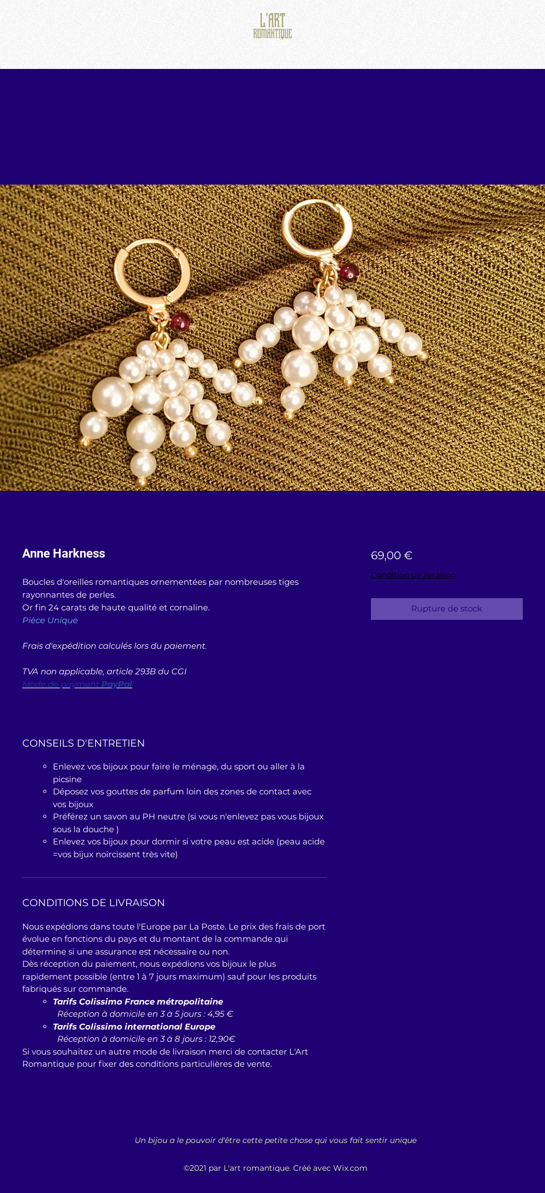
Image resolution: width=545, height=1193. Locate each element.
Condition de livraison (413, 575)
